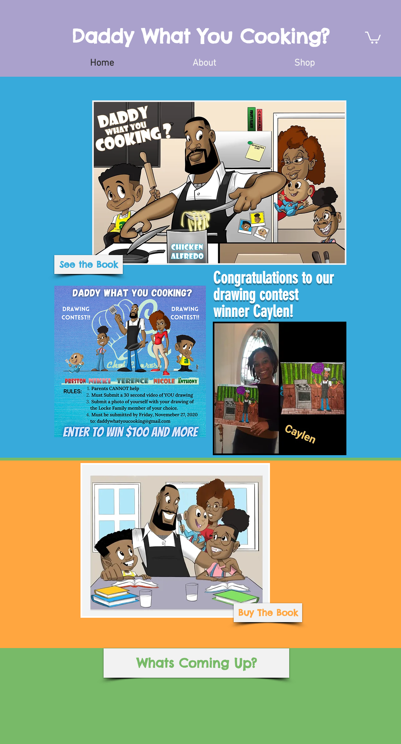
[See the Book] (88, 264)
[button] (373, 37)
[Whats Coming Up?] (196, 663)
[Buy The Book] (268, 612)
